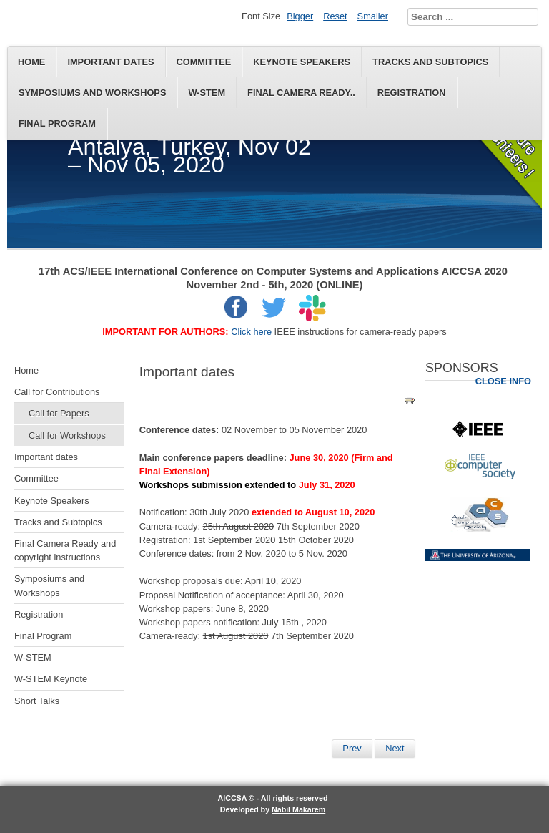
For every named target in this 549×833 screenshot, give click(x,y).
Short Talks (36, 701)
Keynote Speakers (301, 62)
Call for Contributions (57, 391)
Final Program (57, 123)
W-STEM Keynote (50, 678)
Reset (335, 16)
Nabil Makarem (298, 809)
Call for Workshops (67, 435)
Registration (411, 92)
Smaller (372, 16)
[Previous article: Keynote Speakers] (352, 748)
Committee (204, 62)
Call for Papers (59, 413)
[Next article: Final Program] (395, 748)
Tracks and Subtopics (430, 62)
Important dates (110, 62)
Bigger (300, 16)
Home (31, 62)
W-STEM (206, 92)
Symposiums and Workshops (92, 92)
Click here (251, 331)
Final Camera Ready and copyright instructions (65, 550)
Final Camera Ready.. (301, 92)
